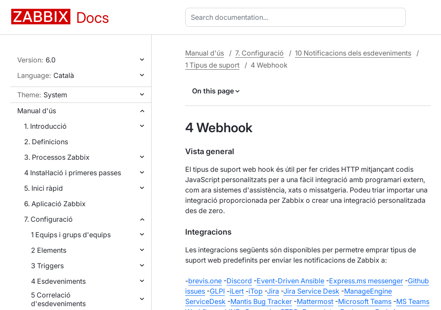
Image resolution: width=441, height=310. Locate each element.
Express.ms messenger (366, 280)
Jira (273, 291)
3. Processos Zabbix (57, 157)
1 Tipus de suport (212, 65)
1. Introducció (45, 126)
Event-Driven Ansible (290, 280)
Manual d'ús (36, 110)
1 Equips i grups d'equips (71, 234)
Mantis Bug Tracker (261, 301)
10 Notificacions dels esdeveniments (353, 53)
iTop (255, 291)
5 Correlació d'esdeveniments (58, 299)
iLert (237, 291)
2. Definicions (46, 141)
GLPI (217, 291)
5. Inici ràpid (43, 188)
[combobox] (297, 17)
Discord (239, 280)
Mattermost (315, 301)
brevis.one (205, 280)
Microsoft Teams (364, 301)
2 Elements (48, 250)
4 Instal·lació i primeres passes (72, 172)
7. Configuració (48, 219)
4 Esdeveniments (58, 281)
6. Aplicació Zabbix (55, 203)
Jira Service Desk (311, 291)
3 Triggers (47, 265)
